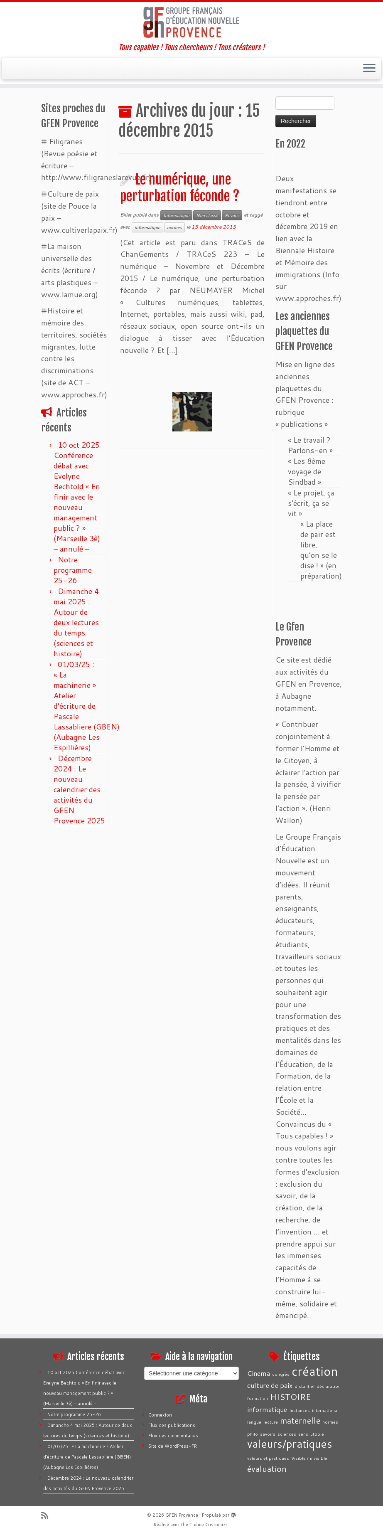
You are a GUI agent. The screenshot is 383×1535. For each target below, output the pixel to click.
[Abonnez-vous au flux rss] (47, 1515)
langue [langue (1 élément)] (254, 1422)
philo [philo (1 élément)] (252, 1434)
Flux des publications (171, 1425)
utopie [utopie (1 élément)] (317, 1434)
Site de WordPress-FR (172, 1446)
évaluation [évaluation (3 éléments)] (267, 1468)
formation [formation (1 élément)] (257, 1398)
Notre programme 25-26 (73, 570)
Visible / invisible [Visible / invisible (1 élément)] (309, 1458)
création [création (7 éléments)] (315, 1371)
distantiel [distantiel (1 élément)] (304, 1386)
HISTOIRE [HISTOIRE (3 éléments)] (290, 1396)
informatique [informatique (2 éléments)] (267, 1409)
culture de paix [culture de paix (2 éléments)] (269, 1385)
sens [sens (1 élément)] (303, 1434)
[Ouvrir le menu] (369, 69)
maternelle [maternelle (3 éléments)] (300, 1420)
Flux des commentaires (173, 1435)
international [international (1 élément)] (325, 1410)
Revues (232, 215)
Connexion (160, 1415)
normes (174, 227)
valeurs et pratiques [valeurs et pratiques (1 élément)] (268, 1458)
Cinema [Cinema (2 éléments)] (258, 1373)
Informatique (176, 215)
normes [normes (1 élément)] (330, 1422)
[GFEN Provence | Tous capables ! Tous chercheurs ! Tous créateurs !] (191, 22)
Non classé (207, 215)
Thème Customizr (208, 1524)
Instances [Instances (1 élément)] (299, 1410)
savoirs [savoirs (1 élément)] (267, 1434)
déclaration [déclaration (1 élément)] (329, 1386)
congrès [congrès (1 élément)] (281, 1374)
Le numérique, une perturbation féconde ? (180, 188)
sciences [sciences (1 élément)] (286, 1434)
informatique (147, 227)
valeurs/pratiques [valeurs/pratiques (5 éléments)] (289, 1443)
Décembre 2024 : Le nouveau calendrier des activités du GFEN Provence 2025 (79, 789)
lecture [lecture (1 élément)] (270, 1422)
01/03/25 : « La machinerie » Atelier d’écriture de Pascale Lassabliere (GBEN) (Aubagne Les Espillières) (87, 706)
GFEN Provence (181, 1515)
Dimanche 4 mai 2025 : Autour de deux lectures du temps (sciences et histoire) (76, 622)
